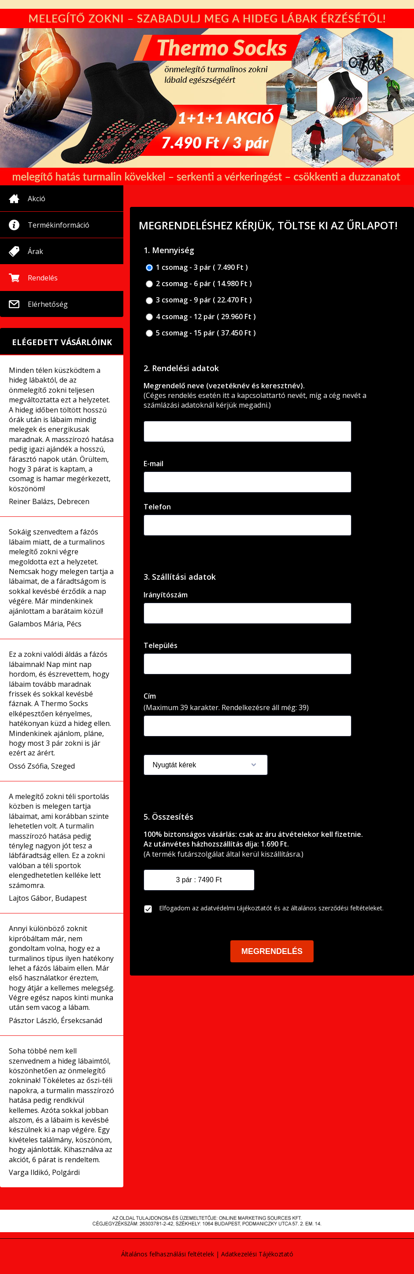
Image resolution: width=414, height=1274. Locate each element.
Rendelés (43, 278)
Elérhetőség (48, 304)
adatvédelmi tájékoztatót (236, 908)
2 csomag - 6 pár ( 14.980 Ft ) (199, 283)
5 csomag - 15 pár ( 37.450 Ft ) (201, 333)
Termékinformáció (58, 225)
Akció (36, 198)
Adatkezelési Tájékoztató (257, 1254)
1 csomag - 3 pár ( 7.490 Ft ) (197, 267)
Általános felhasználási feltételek (167, 1254)
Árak (35, 251)
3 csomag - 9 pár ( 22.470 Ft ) (199, 300)
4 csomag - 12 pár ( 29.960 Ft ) (201, 316)
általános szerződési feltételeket (336, 908)
